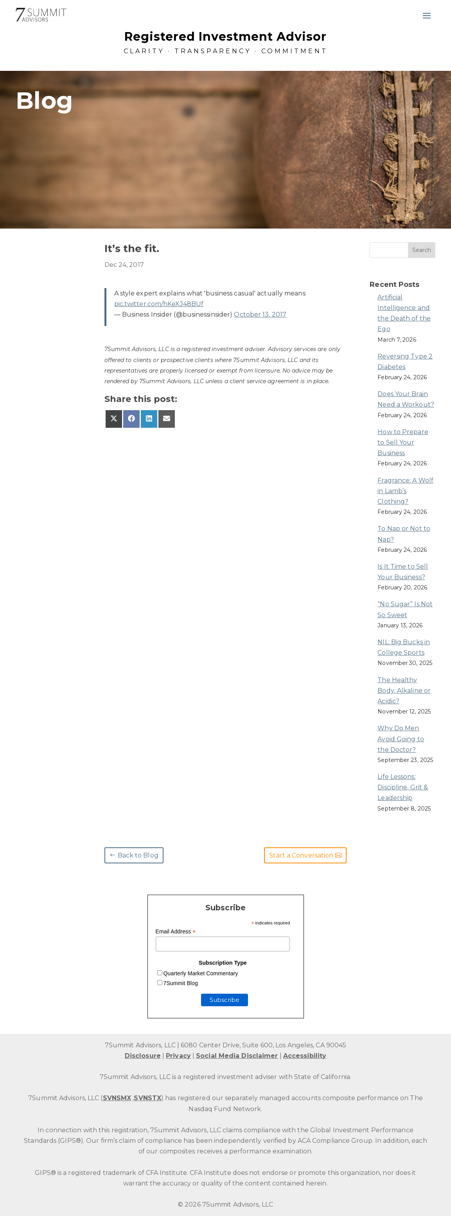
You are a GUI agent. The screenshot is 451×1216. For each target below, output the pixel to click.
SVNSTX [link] (147, 1098)
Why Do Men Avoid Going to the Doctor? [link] (400, 738)
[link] (41, 15)
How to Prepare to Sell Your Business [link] (402, 442)
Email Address (176, 931)
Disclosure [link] (143, 1055)
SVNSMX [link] (117, 1098)
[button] (426, 15)
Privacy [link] (178, 1055)
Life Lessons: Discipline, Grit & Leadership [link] (402, 787)
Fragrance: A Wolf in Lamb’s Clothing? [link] (405, 491)
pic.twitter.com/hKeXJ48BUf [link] (159, 304)
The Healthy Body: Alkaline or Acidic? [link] (404, 690)
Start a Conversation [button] (301, 855)
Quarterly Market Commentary (201, 973)
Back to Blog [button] (138, 855)
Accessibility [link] (304, 1055)
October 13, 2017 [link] (260, 314)
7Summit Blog (181, 983)
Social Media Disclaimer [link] (237, 1055)
